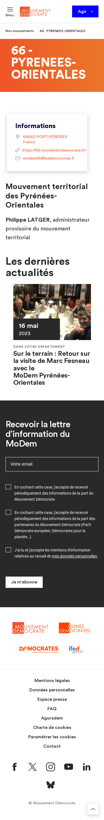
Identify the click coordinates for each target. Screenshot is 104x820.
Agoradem (52, 718)
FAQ (52, 709)
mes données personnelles (74, 556)
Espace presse (52, 699)
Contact (52, 746)
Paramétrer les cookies (52, 737)
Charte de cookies (52, 727)
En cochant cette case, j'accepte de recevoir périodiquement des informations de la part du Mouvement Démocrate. (53, 493)
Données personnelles (52, 690)
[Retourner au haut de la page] (92, 808)
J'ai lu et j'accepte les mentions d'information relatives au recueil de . (56, 553)
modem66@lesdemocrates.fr (45, 158)
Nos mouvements (20, 31)
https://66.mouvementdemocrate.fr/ (47, 150)
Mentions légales (52, 680)
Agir (86, 11)
